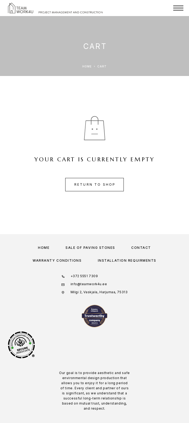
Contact (141, 248)
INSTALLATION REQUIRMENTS (127, 260)
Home (43, 248)
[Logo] (20, 8)
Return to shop (95, 184)
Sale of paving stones (90, 248)
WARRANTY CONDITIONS (57, 260)
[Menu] (178, 8)
